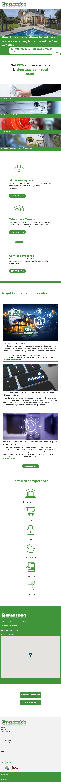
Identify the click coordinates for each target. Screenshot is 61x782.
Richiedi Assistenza (30, 695)
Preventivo (4, 755)
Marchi (3, 749)
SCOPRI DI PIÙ (17, 196)
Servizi (2, 751)
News (2, 753)
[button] (30, 654)
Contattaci (30, 702)
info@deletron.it (12, 630)
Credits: (4, 779)
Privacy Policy (4, 774)
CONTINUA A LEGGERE (9, 359)
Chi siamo (3, 746)
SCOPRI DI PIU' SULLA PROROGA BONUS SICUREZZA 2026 (35, 50)
